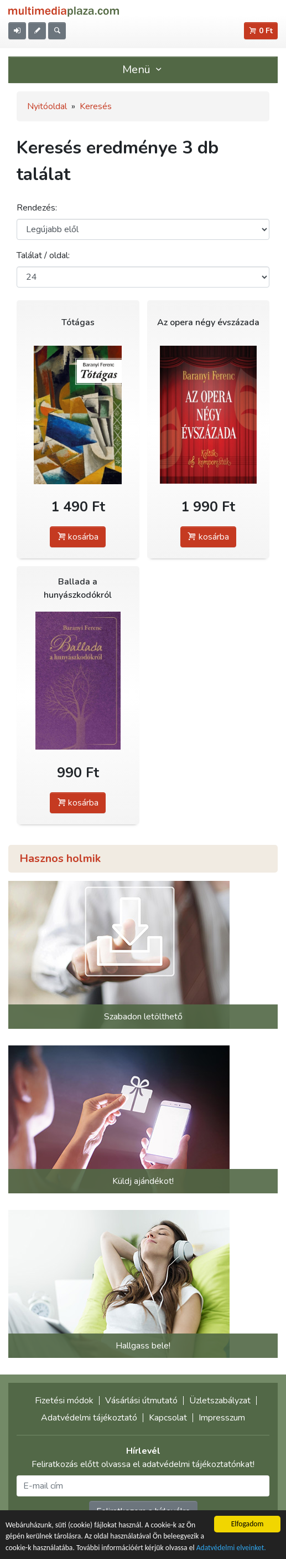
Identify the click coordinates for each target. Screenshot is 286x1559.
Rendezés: (37, 208)
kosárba (77, 537)
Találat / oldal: (43, 255)
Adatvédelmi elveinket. (231, 1547)
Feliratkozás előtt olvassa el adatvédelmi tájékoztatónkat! (143, 1464)
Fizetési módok (64, 1400)
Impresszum (222, 1418)
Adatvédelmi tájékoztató (89, 1418)
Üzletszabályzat (220, 1400)
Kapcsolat (168, 1418)
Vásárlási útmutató (141, 1400)
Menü (143, 69)
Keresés (96, 106)
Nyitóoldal (47, 106)
